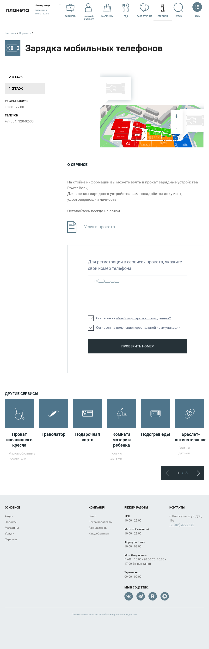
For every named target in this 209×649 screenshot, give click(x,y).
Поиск (179, 10)
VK (128, 596)
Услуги (9, 533)
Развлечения (144, 10)
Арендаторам (98, 527)
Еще (197, 10)
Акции (9, 516)
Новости (11, 522)
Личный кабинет (89, 10)
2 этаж (16, 77)
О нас (92, 516)
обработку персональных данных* (143, 318)
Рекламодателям (100, 522)
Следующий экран (197, 473)
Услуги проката (91, 227)
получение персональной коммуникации (148, 327)
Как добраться (99, 533)
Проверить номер (137, 346)
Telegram (140, 596)
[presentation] (124, 301)
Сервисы (163, 10)
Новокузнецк (42, 5)
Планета (17, 10)
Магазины (107, 10)
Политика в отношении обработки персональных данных (104, 614)
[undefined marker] (163, 136)
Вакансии (70, 10)
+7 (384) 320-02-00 (19, 121)
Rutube (152, 596)
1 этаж (16, 88)
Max (164, 596)
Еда (126, 10)
